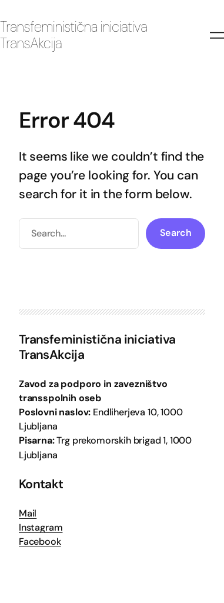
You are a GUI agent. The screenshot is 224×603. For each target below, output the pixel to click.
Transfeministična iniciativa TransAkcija (73, 35)
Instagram (40, 527)
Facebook (40, 541)
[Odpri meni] (217, 35)
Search (176, 232)
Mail (27, 513)
